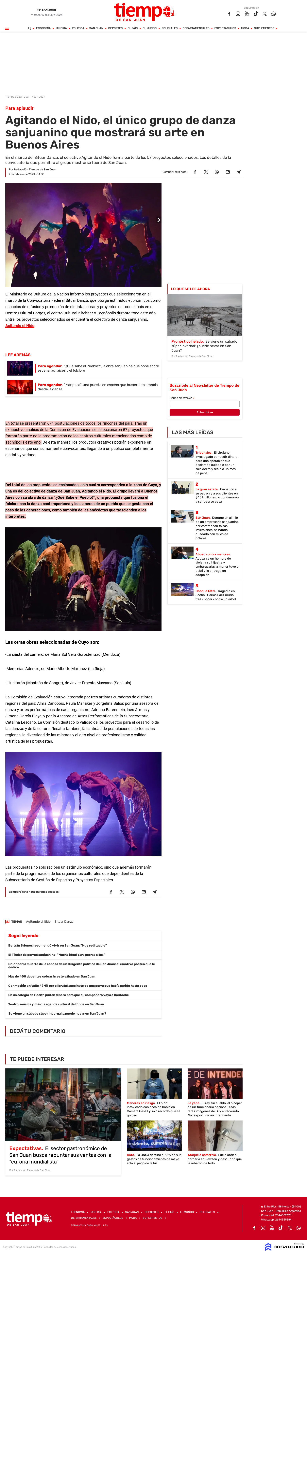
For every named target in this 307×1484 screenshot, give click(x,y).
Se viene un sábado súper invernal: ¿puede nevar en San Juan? (57, 1013)
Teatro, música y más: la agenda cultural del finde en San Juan (56, 1004)
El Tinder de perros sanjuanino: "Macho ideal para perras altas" (56, 955)
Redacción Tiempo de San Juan (35, 169)
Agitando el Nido (19, 325)
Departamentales (195, 28)
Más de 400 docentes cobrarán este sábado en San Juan (51, 976)
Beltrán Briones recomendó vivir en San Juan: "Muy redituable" (57, 945)
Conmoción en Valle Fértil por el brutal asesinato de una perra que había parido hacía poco (77, 986)
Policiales (170, 28)
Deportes (115, 28)
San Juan (96, 28)
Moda (245, 28)
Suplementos (264, 28)
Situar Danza (64, 921)
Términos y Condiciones (85, 1225)
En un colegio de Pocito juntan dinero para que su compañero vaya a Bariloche (68, 995)
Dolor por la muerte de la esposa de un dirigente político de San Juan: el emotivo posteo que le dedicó (81, 965)
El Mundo (150, 28)
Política (78, 28)
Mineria (61, 28)
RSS (105, 1225)
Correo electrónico (182, 398)
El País (133, 28)
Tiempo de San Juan (18, 96)
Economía (43, 28)
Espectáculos (225, 28)
